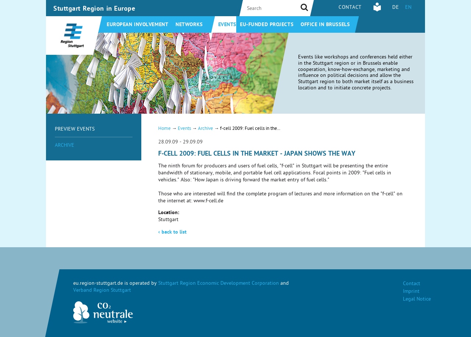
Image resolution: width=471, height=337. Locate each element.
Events (227, 25)
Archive (64, 146)
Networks (189, 25)
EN (408, 8)
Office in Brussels (325, 25)
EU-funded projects (266, 25)
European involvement (137, 25)
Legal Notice (417, 300)
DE (395, 8)
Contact (350, 8)
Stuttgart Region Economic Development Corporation (218, 284)
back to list (172, 232)
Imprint (411, 292)
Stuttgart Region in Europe (94, 9)
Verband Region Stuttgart (102, 291)
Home (164, 129)
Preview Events (75, 130)
